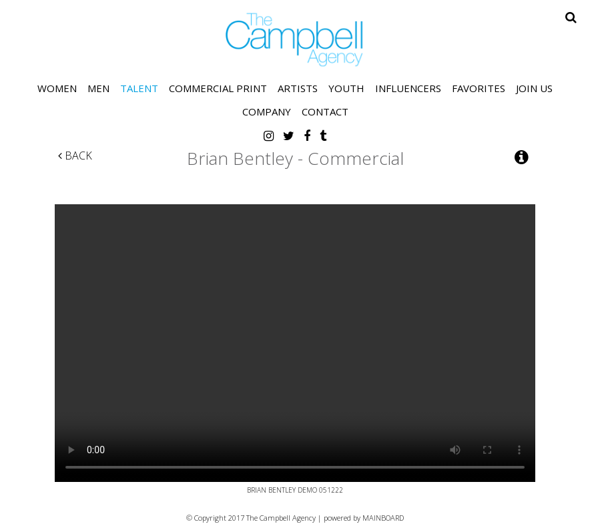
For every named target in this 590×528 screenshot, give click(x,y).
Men (98, 88)
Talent (139, 88)
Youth (346, 88)
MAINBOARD (383, 518)
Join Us (534, 88)
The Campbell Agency (295, 39)
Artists (298, 88)
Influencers (408, 88)
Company (266, 111)
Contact (325, 111)
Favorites (478, 88)
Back (75, 155)
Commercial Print (218, 88)
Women (57, 88)
